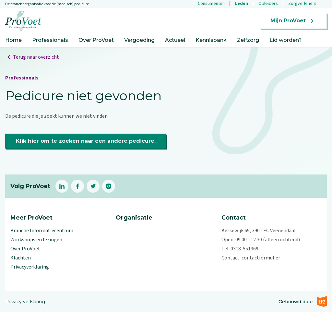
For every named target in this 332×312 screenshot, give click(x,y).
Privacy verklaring (25, 302)
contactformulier (261, 257)
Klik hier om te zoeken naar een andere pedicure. (86, 141)
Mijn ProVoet (293, 21)
